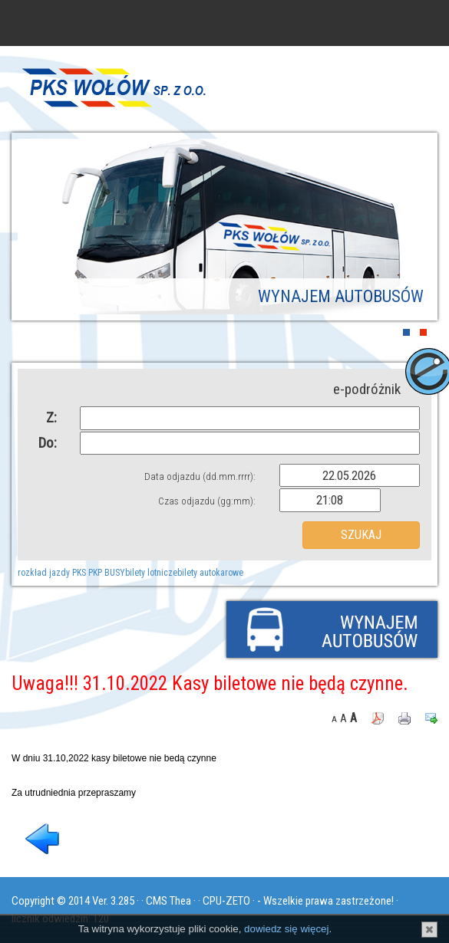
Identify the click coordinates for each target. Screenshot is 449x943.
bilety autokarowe (210, 572)
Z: (51, 417)
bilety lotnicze (151, 572)
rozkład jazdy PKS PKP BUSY (71, 572)
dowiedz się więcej (286, 929)
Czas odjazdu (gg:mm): (207, 501)
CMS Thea (168, 901)
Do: (47, 443)
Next (408, 229)
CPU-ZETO (226, 901)
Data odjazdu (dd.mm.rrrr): (200, 476)
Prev (40, 229)
